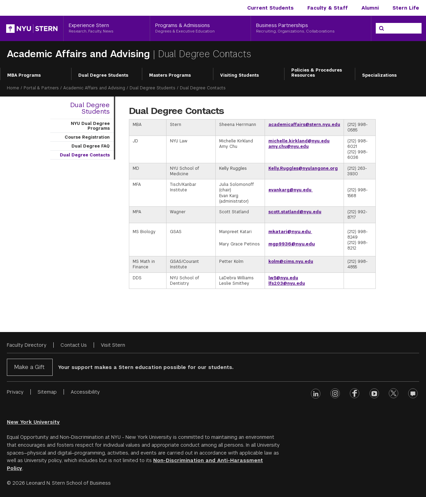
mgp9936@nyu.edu (291, 244)
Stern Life (405, 8)
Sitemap (47, 392)
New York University (33, 422)
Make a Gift (29, 367)
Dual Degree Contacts (85, 155)
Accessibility (85, 392)
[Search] (381, 28)
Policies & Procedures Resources (316, 73)
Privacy (15, 392)
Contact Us (74, 345)
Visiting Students (239, 75)
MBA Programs (24, 75)
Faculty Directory (26, 345)
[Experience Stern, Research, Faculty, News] (107, 28)
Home (13, 88)
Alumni (370, 8)
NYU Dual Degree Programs (90, 126)
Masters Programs (170, 75)
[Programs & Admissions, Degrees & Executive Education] (200, 28)
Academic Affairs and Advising (80, 54)
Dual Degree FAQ (90, 146)
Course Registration (87, 137)
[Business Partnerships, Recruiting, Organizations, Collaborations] (311, 28)
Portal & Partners (41, 88)
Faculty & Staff (327, 8)
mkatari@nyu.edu (290, 231)
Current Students (270, 8)
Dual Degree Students (103, 75)
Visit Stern (113, 345)
